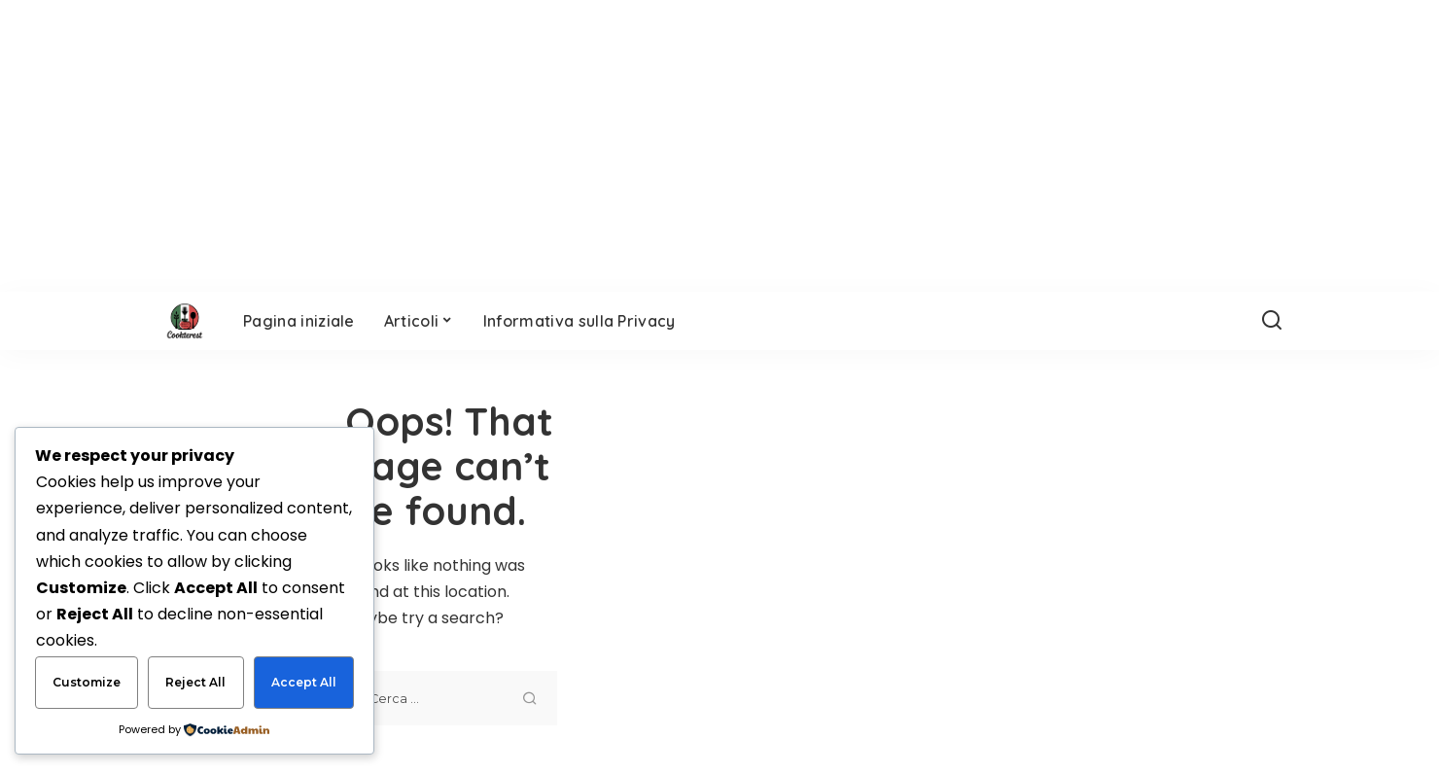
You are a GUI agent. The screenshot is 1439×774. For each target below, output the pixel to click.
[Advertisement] (1008, 562)
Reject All (195, 682)
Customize (87, 682)
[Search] (1271, 321)
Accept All (303, 682)
